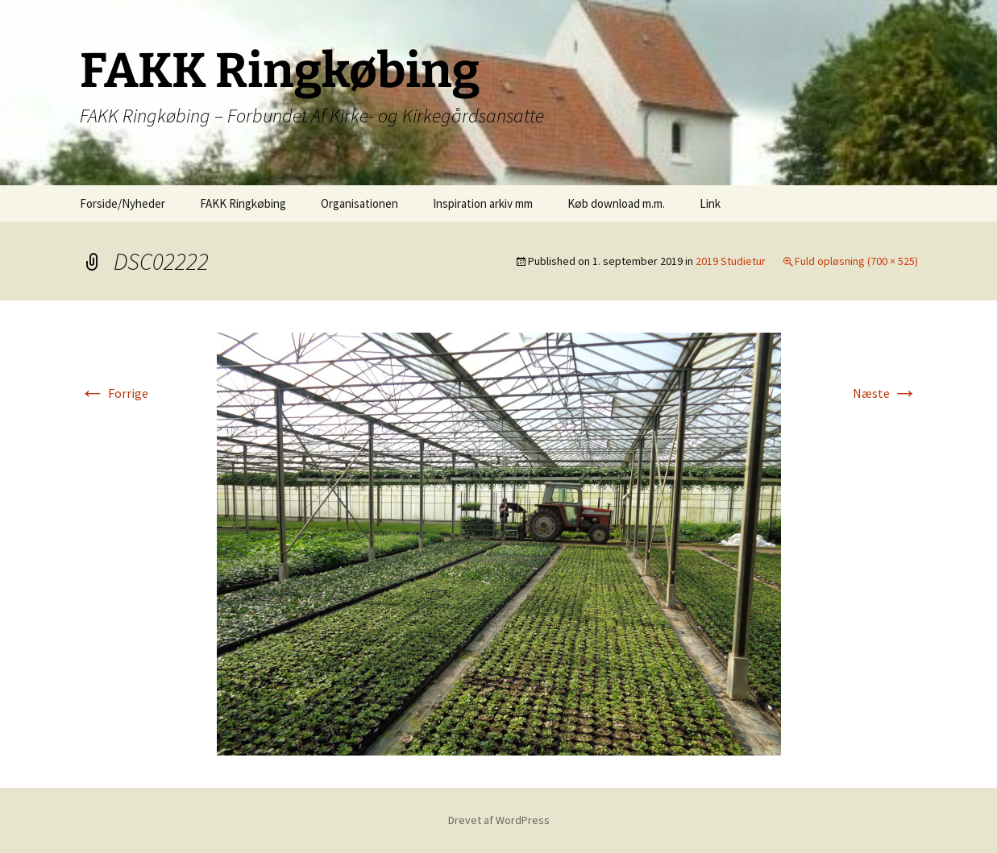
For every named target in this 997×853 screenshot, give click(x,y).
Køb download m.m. (616, 203)
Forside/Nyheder (122, 203)
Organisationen (359, 203)
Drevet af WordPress (499, 820)
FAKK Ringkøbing (243, 203)
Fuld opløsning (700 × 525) (856, 261)
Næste (885, 393)
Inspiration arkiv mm (483, 203)
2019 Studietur (731, 261)
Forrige (114, 393)
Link (710, 203)
